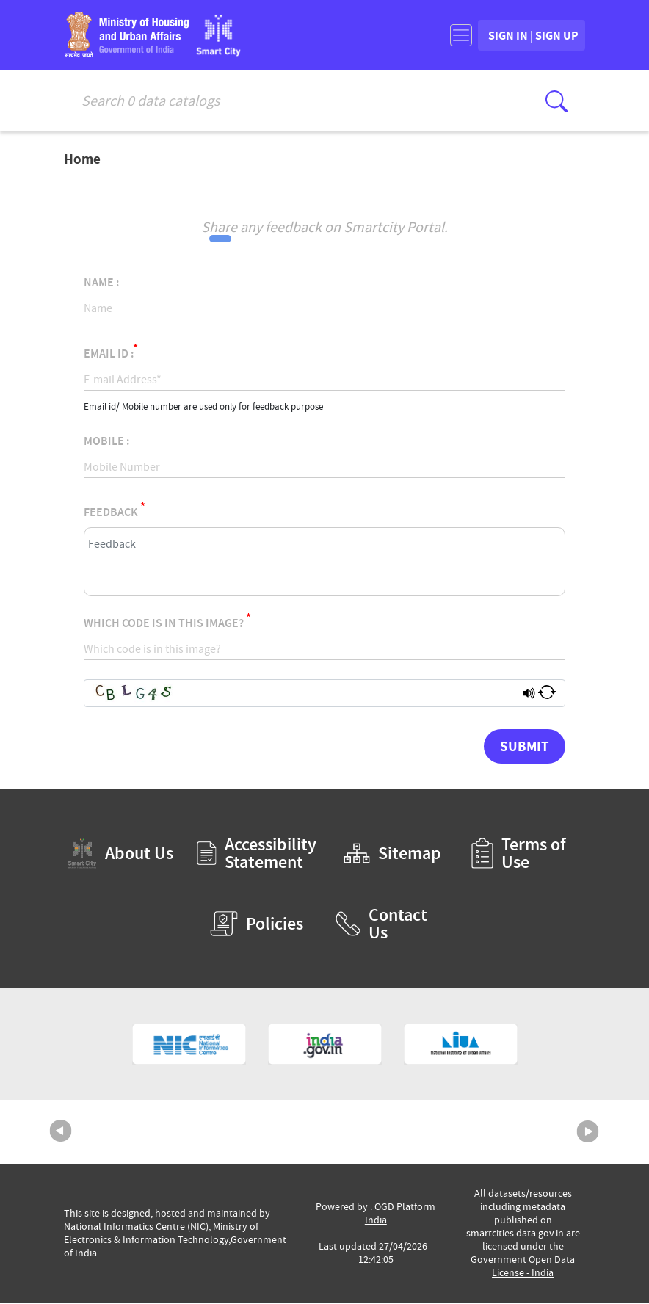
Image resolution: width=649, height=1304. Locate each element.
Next (588, 1132)
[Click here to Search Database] (556, 101)
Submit (524, 747)
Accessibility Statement (256, 853)
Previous (61, 1132)
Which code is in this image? (167, 621)
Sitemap (392, 854)
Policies (256, 924)
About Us (120, 854)
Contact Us (381, 924)
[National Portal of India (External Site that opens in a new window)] (325, 1044)
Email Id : (111, 352)
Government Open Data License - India (523, 1267)
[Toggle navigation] (432, 36)
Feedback (114, 511)
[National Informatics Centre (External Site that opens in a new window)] (189, 1044)
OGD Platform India (400, 1214)
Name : (101, 283)
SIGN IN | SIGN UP (519, 36)
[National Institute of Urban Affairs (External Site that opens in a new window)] (461, 1044)
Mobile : (106, 442)
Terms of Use (518, 853)
